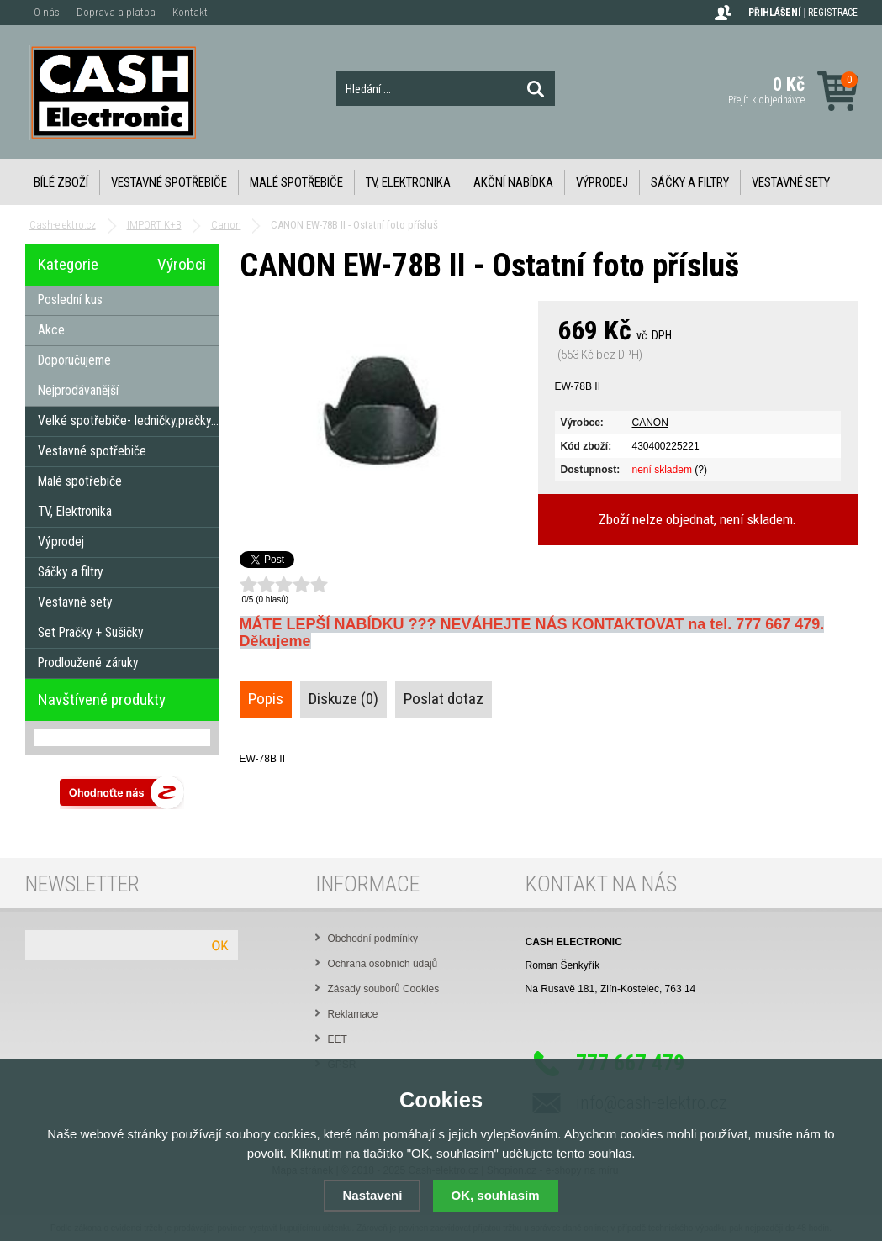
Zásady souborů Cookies (384, 989)
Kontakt (190, 12)
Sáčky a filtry (690, 182)
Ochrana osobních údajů (383, 964)
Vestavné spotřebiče (169, 182)
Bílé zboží (61, 182)
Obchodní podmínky (373, 938)
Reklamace (353, 1014)
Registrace (833, 12)
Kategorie (68, 264)
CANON (650, 423)
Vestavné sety (791, 182)
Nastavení (372, 1195)
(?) (701, 470)
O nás (47, 12)
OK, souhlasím (496, 1195)
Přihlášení (774, 12)
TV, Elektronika (408, 182)
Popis (265, 698)
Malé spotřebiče (296, 182)
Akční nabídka (513, 182)
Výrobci (181, 264)
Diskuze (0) (343, 698)
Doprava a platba (116, 12)
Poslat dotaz (443, 698)
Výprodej (602, 182)
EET (337, 1039)
